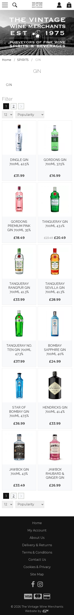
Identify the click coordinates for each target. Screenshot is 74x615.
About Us (37, 538)
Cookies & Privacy (37, 567)
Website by (37, 611)
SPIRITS (23, 60)
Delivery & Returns (37, 545)
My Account (37, 530)
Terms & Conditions (37, 552)
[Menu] (5, 5)
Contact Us (37, 559)
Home (6, 60)
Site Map (37, 574)
